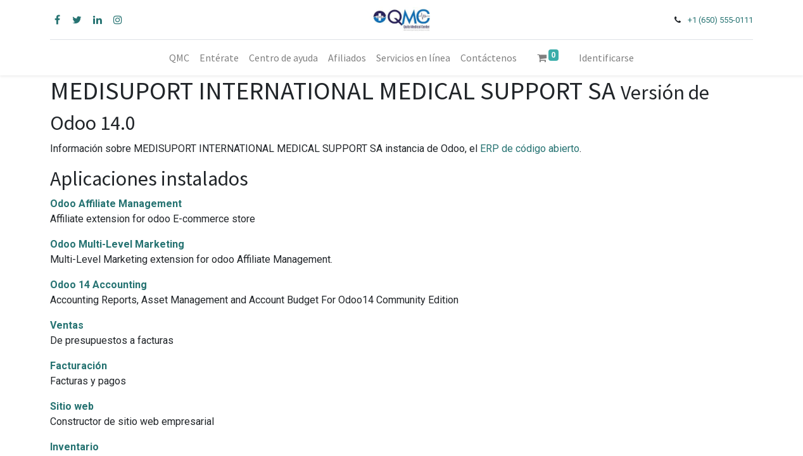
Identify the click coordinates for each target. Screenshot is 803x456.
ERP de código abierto (529, 148)
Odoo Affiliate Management (116, 204)
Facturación (78, 366)
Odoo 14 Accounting (98, 285)
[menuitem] (179, 57)
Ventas (67, 325)
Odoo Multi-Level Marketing (117, 244)
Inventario (74, 447)
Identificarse (606, 57)
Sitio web (72, 406)
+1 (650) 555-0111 (720, 20)
